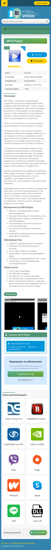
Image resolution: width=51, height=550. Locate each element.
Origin (37, 470)
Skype (37, 495)
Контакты (5, 543)
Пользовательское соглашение (22, 543)
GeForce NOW (37, 444)
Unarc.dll (37, 521)
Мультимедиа (29, 29)
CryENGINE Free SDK (13, 444)
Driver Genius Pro (13, 418)
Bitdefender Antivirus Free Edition (37, 418)
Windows (18, 29)
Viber (13, 470)
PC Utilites (10, 29)
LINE (14, 521)
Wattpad (14, 495)
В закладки (37, 61)
